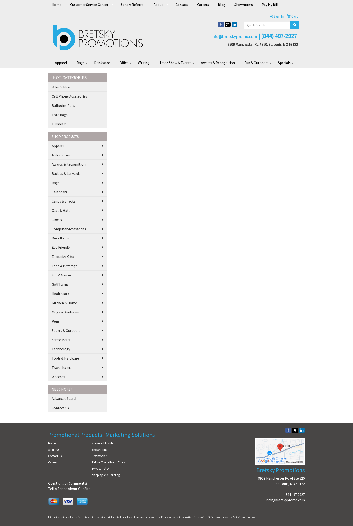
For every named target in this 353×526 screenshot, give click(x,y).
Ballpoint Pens (63, 105)
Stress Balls (61, 339)
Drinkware (103, 62)
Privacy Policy (100, 469)
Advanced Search (64, 398)
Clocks (57, 219)
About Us (53, 450)
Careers (203, 4)
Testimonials (99, 456)
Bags (82, 62)
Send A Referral (133, 4)
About (158, 4)
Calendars (59, 192)
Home (56, 4)
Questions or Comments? (68, 483)
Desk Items (60, 238)
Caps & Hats (61, 210)
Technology (61, 349)
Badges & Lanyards (66, 173)
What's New (61, 87)
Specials (286, 62)
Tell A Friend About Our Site (69, 488)
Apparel (62, 62)
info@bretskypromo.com (285, 500)
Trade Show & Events (176, 62)
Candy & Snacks (63, 201)
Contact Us (60, 407)
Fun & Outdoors (257, 62)
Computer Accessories (69, 229)
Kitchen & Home (64, 303)
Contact (182, 4)
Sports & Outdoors (66, 330)
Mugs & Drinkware (65, 312)
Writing (145, 62)
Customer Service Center (89, 4)
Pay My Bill (270, 4)
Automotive (61, 155)
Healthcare (60, 293)
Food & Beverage (64, 266)
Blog (221, 4)
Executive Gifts (63, 256)
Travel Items (61, 367)
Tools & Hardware (65, 358)
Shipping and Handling (106, 475)
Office (125, 62)
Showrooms (243, 4)
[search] (294, 25)
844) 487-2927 (280, 36)
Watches (58, 376)
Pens (55, 321)
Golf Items (60, 284)
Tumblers (59, 124)
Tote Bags (60, 114)
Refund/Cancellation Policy (109, 462)
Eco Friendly (61, 247)
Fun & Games (62, 275)
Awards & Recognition (219, 62)
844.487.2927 (295, 494)
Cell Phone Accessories (69, 96)
